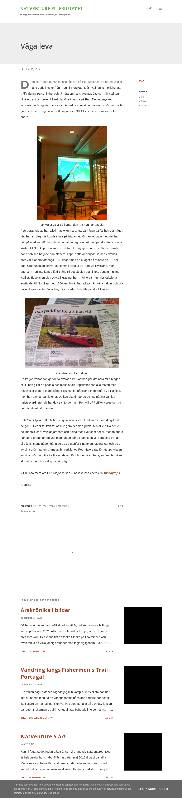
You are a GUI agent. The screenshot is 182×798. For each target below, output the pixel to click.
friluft (141, 97)
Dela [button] (141, 80)
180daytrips (112, 473)
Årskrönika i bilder (46, 610)
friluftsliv (143, 101)
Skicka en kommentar (41, 717)
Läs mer (109, 651)
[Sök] (149, 8)
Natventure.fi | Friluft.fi (51, 8)
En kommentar (37, 651)
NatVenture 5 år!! (44, 736)
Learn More (147, 789)
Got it (164, 789)
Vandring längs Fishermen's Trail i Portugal (66, 673)
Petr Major (144, 105)
